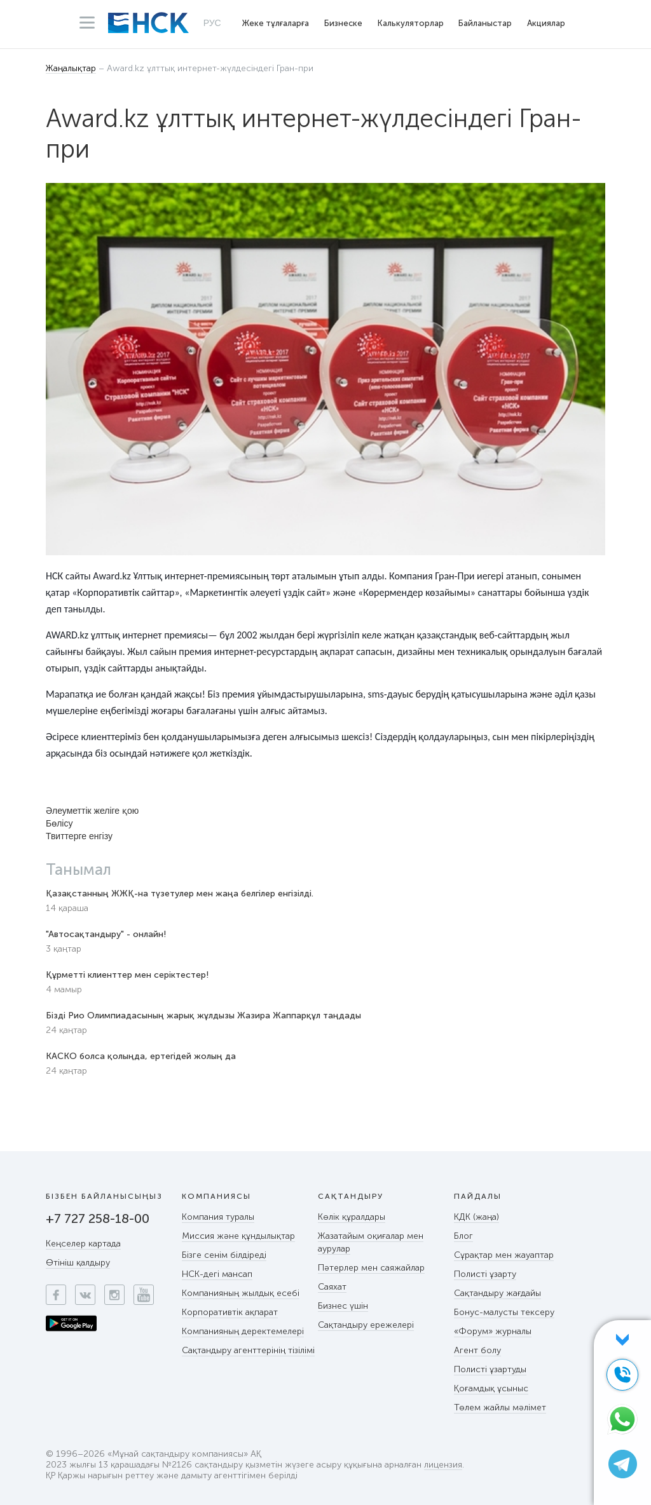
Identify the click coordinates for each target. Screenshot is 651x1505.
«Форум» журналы (492, 1331)
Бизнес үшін (343, 1305)
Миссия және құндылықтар (238, 1236)
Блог (463, 1236)
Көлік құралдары (351, 1216)
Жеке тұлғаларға (275, 23)
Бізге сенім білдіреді (224, 1255)
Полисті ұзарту (485, 1274)
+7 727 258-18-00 (97, 1218)
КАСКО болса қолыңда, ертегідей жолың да (141, 1056)
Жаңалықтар (71, 69)
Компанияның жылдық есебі (240, 1293)
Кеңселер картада (83, 1243)
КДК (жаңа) (476, 1216)
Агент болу (477, 1350)
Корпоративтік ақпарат (230, 1312)
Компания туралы (218, 1216)
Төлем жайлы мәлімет (500, 1407)
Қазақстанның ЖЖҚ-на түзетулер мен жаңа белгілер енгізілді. (179, 893)
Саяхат (332, 1286)
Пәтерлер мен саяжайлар (371, 1267)
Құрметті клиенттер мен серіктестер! (127, 974)
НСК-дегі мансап (217, 1274)
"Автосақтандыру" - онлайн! (106, 934)
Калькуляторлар (411, 23)
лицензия (443, 1465)
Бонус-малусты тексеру (504, 1312)
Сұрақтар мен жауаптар (504, 1255)
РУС (212, 23)
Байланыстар (485, 23)
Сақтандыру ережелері (366, 1324)
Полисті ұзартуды (490, 1369)
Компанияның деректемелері (243, 1331)
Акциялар (546, 23)
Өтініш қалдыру (78, 1262)
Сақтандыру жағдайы (497, 1293)
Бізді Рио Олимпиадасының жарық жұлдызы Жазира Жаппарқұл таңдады (203, 1015)
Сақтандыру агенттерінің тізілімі (248, 1350)
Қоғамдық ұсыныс (491, 1388)
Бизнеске (343, 23)
